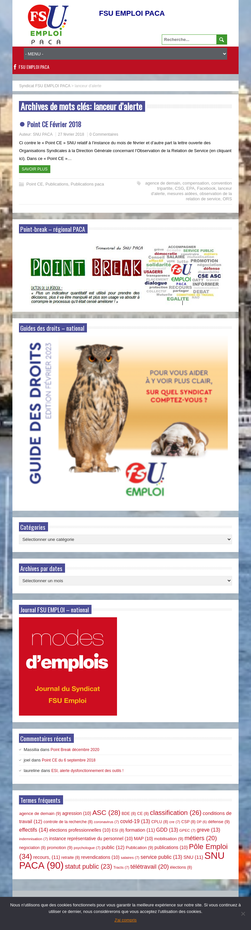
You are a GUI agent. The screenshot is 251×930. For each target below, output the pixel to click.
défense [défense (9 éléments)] (219, 821)
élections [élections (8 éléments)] (181, 867)
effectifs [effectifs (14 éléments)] (33, 830)
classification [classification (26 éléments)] (176, 812)
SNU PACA (42, 134)
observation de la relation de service (209, 196)
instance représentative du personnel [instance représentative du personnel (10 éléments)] (91, 838)
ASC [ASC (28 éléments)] (106, 812)
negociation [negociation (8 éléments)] (32, 847)
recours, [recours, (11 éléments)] (46, 857)
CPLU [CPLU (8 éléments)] (159, 822)
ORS (227, 198)
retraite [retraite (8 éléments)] (70, 857)
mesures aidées (182, 193)
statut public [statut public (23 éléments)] (88, 866)
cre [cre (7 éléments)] (174, 822)
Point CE (34, 184)
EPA (190, 188)
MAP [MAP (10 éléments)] (143, 838)
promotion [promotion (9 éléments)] (60, 847)
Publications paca (87, 184)
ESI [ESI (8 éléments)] (118, 830)
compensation (196, 183)
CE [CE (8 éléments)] (143, 813)
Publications (56, 184)
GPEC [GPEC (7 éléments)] (187, 830)
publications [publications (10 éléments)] (171, 847)
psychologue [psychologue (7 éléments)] (87, 848)
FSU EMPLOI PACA (34, 66)
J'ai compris (125, 920)
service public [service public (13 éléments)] (161, 857)
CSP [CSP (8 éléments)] (188, 822)
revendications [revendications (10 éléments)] (100, 857)
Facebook (206, 188)
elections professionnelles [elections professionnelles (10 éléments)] (79, 830)
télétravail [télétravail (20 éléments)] (149, 866)
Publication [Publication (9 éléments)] (139, 847)
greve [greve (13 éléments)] (208, 830)
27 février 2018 (71, 134)
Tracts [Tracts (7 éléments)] (121, 867)
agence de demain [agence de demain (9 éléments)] (40, 813)
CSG (179, 188)
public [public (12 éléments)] (113, 847)
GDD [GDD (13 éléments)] (167, 830)
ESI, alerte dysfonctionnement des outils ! (87, 770)
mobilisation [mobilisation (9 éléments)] (168, 838)
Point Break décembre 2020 (75, 749)
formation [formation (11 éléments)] (140, 830)
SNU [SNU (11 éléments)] (193, 857)
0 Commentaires (104, 134)
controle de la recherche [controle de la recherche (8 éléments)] (68, 822)
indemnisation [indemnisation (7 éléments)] (33, 839)
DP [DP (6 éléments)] (202, 822)
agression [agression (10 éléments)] (76, 813)
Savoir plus (34, 169)
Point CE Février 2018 (54, 124)
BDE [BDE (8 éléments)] (129, 813)
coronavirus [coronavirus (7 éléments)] (106, 822)
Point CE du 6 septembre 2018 (68, 760)
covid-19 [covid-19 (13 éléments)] (135, 821)
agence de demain (162, 183)
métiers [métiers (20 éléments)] (201, 838)
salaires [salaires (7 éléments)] (130, 858)
